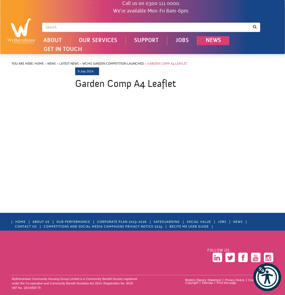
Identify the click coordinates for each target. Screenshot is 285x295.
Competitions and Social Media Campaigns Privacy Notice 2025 (103, 226)
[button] (267, 277)
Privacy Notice (234, 280)
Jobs (182, 40)
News (213, 40)
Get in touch (63, 49)
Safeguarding (167, 222)
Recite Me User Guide (189, 226)
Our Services (98, 40)
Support (146, 40)
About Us (41, 222)
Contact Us (26, 226)
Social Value (199, 222)
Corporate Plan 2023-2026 (122, 222)
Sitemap (207, 282)
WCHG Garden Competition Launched (113, 63)
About (52, 40)
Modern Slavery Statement (203, 280)
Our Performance (73, 222)
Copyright (191, 282)
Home (39, 63)
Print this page (226, 282)
